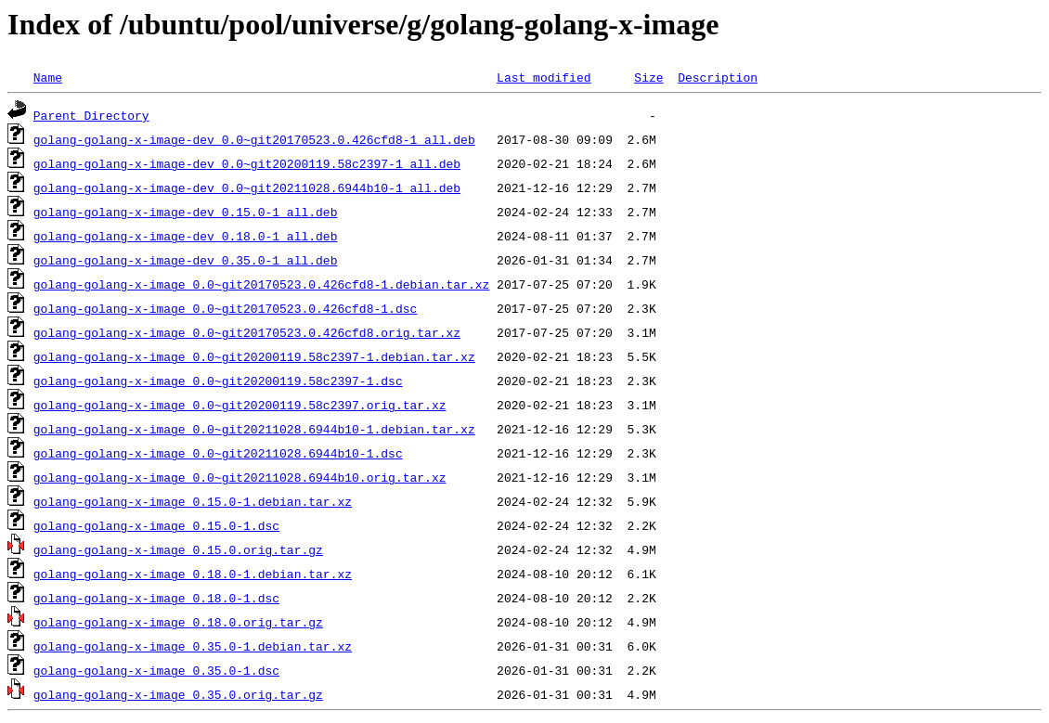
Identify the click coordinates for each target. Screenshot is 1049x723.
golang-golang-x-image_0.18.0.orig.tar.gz (178, 621)
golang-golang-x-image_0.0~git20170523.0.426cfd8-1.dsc (225, 308)
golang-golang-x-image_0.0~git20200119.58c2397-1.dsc (218, 380)
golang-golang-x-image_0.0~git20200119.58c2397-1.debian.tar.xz (254, 356)
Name (47, 77)
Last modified (543, 77)
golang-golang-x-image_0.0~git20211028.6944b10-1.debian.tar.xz (254, 428)
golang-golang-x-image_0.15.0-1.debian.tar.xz (192, 501)
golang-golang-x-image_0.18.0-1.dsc (156, 597)
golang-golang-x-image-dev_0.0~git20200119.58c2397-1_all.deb (246, 163)
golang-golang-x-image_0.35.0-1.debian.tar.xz (192, 646)
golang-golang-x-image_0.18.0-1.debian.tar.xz (192, 573)
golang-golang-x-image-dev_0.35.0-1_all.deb (185, 260)
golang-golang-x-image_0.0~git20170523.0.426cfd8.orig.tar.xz (246, 332)
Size (648, 77)
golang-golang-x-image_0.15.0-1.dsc (156, 525)
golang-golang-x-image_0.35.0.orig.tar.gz (178, 694)
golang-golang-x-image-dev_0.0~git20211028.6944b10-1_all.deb (246, 187)
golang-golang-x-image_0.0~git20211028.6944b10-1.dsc (218, 453)
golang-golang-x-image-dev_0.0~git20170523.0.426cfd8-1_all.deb (254, 139)
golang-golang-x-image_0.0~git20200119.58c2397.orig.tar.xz (240, 404)
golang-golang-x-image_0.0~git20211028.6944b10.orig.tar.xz (240, 477)
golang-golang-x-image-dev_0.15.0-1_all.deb (185, 211)
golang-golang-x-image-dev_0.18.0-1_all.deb (185, 235)
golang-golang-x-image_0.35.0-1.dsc (156, 670)
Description (718, 77)
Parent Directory (91, 115)
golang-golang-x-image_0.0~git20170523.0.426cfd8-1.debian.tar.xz (261, 284)
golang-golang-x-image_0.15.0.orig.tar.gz (178, 549)
